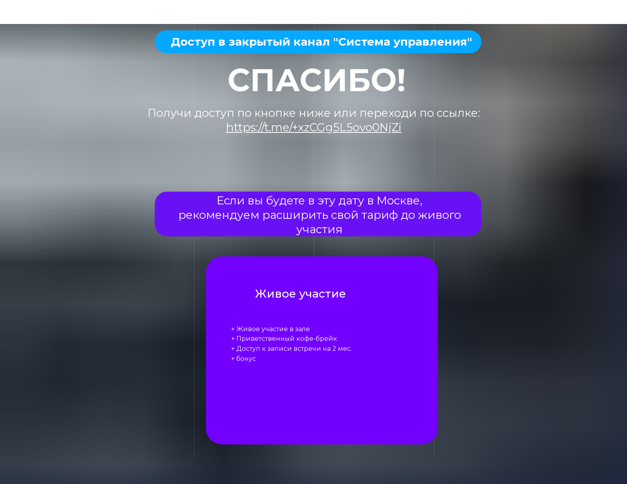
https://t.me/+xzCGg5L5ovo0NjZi (313, 127)
